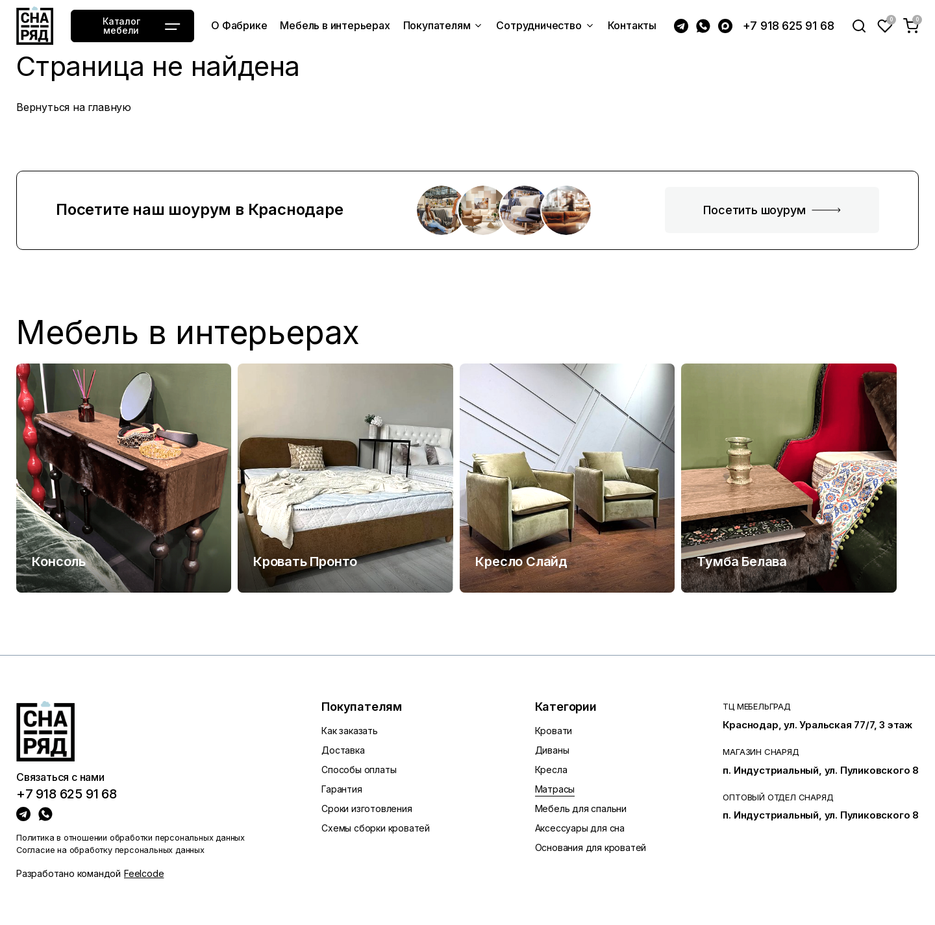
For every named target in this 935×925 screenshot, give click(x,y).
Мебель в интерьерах (188, 333)
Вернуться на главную (73, 107)
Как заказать (349, 730)
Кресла (551, 769)
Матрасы (555, 789)
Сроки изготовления (366, 808)
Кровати (554, 730)
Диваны (552, 750)
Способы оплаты (358, 769)
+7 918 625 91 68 (788, 25)
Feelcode (144, 873)
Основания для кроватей (591, 847)
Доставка (342, 750)
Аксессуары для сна (580, 827)
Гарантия (341, 789)
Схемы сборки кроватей (375, 827)
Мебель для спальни (581, 808)
